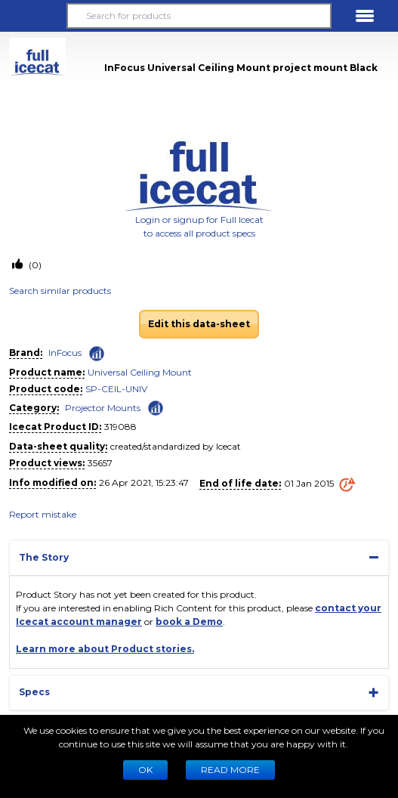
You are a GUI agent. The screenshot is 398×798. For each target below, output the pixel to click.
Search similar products (60, 290)
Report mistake (42, 514)
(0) (34, 265)
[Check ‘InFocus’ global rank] (97, 354)
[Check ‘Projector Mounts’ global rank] (156, 407)
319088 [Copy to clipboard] (120, 426)
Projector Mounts (102, 407)
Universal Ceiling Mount (140, 372)
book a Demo (189, 621)
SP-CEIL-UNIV (116, 388)
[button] (33, 16)
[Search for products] (199, 16)
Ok (145, 769)
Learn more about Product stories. (105, 648)
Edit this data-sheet (199, 323)
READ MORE (230, 769)
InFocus (65, 352)
